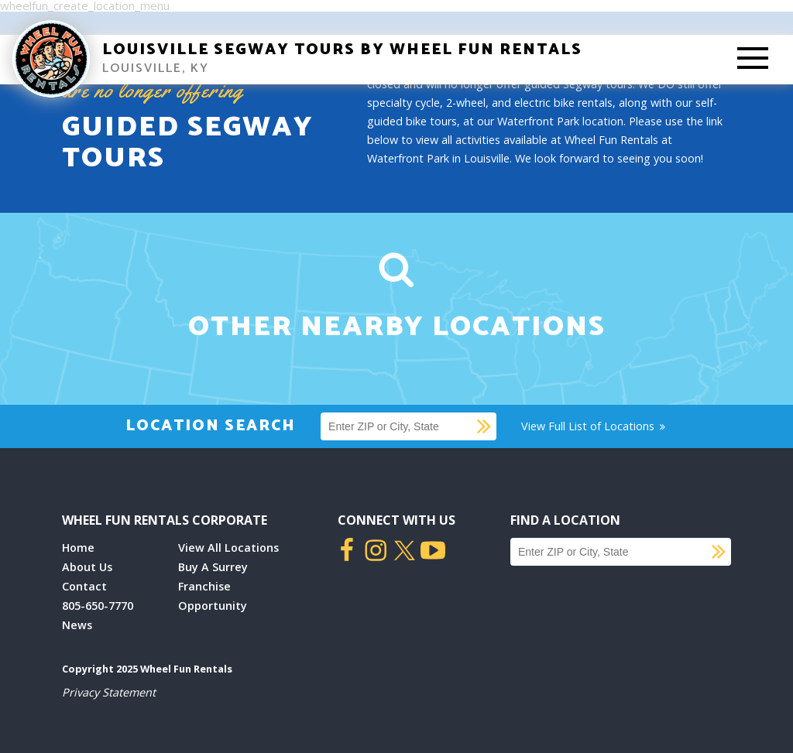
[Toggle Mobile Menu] (752, 59)
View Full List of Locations (594, 426)
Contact (84, 586)
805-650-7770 (97, 605)
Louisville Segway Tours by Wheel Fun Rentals (342, 50)
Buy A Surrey (213, 567)
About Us (87, 567)
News (77, 625)
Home (78, 547)
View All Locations (228, 547)
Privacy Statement (109, 692)
